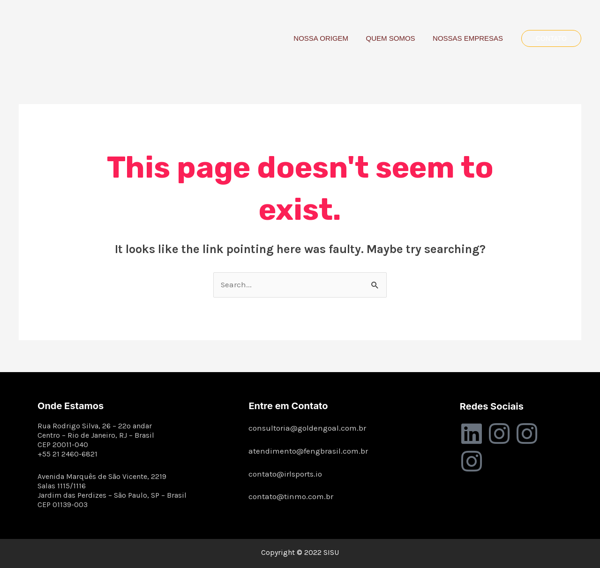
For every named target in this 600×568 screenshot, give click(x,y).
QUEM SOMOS (395, 38)
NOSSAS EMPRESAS (470, 38)
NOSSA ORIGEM (329, 38)
